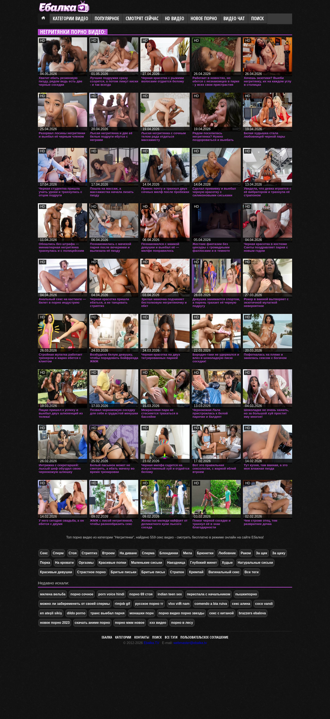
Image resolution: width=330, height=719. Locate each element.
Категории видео (70, 18)
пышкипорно (246, 594)
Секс (44, 553)
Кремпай (196, 572)
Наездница (176, 562)
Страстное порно (91, 572)
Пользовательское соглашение (204, 637)
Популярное (107, 18)
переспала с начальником (208, 594)
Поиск (257, 18)
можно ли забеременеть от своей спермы (75, 603)
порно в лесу (182, 622)
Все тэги (171, 637)
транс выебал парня (107, 613)
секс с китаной (221, 613)
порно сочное (81, 594)
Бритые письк (153, 572)
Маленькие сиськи (146, 562)
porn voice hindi (111, 594)
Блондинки (169, 553)
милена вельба (52, 594)
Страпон (177, 572)
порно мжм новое (129, 622)
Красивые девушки (56, 572)
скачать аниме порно (92, 622)
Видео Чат (234, 18)
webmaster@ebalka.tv (190, 643)
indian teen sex (170, 594)
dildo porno (76, 613)
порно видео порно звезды (181, 613)
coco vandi (264, 603)
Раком (246, 553)
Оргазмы (86, 562)
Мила (187, 553)
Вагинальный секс (224, 572)
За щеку (278, 553)
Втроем (108, 553)
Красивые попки (112, 562)
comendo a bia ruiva (210, 603)
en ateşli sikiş (51, 613)
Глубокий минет (203, 562)
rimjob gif (122, 603)
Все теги (252, 572)
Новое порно (204, 18)
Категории (123, 637)
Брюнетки (205, 553)
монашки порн (141, 613)
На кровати (64, 562)
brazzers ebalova (252, 613)
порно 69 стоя (141, 594)
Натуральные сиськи (255, 562)
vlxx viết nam (179, 603)
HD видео (174, 18)
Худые (227, 562)
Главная (44, 18)
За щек (261, 553)
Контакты (141, 637)
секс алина (241, 603)
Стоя (73, 553)
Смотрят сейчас (142, 18)
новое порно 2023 (55, 622)
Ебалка (107, 637)
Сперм (58, 553)
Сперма (148, 553)
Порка (45, 562)
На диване (128, 553)
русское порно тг (149, 603)
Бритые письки (123, 572)
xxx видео (157, 622)
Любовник (227, 553)
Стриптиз (89, 553)
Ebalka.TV (151, 643)
